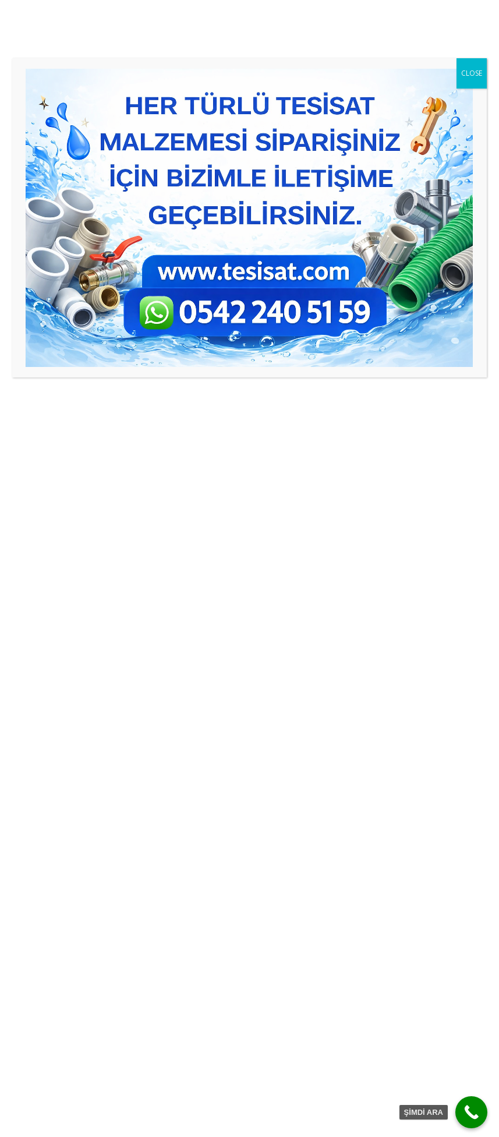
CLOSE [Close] (471, 73)
